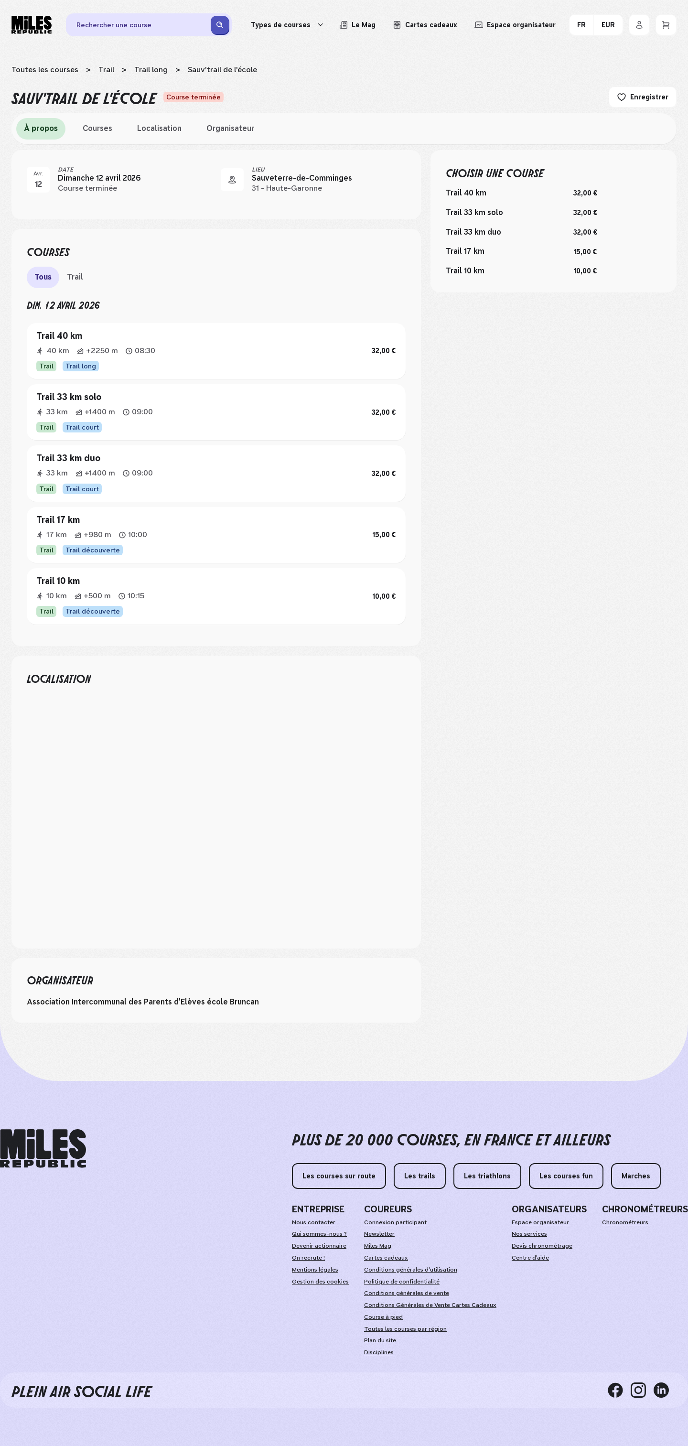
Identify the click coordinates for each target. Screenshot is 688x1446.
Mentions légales (315, 1269)
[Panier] (666, 24)
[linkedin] (665, 1390)
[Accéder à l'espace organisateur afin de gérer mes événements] (515, 24)
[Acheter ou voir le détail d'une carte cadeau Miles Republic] (425, 24)
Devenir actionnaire (319, 1245)
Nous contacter (313, 1222)
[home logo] (43, 1148)
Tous (43, 276)
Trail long (151, 69)
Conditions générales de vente (406, 1293)
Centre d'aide (530, 1257)
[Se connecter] (639, 24)
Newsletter (379, 1233)
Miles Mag (377, 1245)
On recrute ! (308, 1257)
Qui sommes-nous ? (319, 1233)
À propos (41, 128)
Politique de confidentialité (402, 1281)
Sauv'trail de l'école (222, 69)
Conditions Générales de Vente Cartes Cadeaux (430, 1305)
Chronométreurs (625, 1222)
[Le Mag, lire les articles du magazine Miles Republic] (357, 24)
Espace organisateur (540, 1222)
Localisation (159, 128)
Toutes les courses (44, 69)
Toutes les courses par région (405, 1329)
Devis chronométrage (542, 1245)
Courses (97, 128)
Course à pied (383, 1317)
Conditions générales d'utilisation (410, 1269)
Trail (106, 69)
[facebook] (619, 1390)
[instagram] (642, 1390)
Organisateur (230, 128)
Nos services (529, 1233)
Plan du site (380, 1340)
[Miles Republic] (31, 25)
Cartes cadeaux (386, 1257)
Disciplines (379, 1352)
